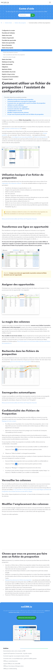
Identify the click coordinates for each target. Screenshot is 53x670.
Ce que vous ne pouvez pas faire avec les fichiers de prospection (25, 114)
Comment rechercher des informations (18, 108)
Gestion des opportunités (8, 42)
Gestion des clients (6, 59)
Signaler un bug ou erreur (8, 74)
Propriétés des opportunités (9, 40)
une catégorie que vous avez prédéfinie (22, 137)
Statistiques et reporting (8, 62)
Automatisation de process (8, 71)
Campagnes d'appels (7, 79)
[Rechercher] (33, 15)
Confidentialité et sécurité (14, 110)
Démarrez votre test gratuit (26, 617)
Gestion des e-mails (7, 35)
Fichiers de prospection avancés (10, 52)
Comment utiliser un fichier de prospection (12, 50)
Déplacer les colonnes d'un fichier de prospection (18, 580)
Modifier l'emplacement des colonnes (18, 112)
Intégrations (5, 67)
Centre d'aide (26, 9)
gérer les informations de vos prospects (20, 361)
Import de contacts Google (9, 57)
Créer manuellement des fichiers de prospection (14, 54)
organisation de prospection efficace (11, 183)
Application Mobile (7, 69)
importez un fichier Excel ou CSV (13, 128)
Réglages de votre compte (9, 421)
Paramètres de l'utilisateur (8, 33)
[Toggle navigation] (50, 2)
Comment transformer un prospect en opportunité (21, 101)
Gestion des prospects (20, 22)
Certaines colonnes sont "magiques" (17, 107)
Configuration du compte (8, 30)
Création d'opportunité (8, 38)
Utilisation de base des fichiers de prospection (20, 99)
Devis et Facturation (7, 45)
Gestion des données (7, 64)
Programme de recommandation (10, 76)
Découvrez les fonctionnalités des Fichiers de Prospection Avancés (19, 219)
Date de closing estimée (41, 137)
